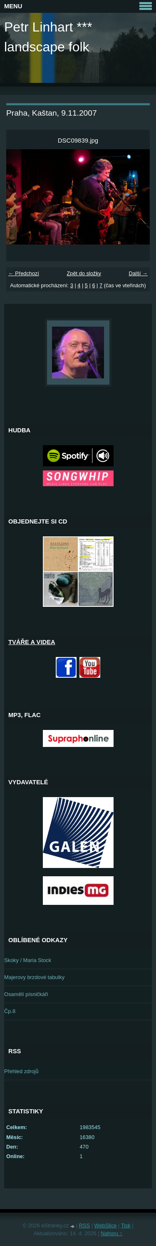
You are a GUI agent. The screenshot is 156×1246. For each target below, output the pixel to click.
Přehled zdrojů (21, 1071)
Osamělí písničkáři (26, 994)
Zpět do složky (84, 273)
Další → (138, 273)
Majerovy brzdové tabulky (34, 977)
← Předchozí (23, 273)
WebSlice (105, 1225)
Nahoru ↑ (111, 1233)
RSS (84, 1225)
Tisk (126, 1225)
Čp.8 (9, 1011)
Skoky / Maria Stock (27, 960)
